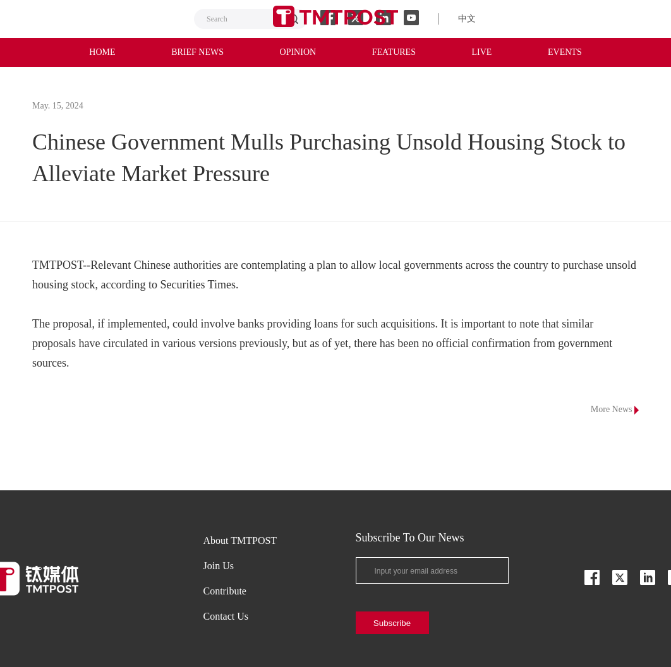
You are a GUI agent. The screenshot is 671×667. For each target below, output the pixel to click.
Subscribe (392, 623)
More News (615, 409)
